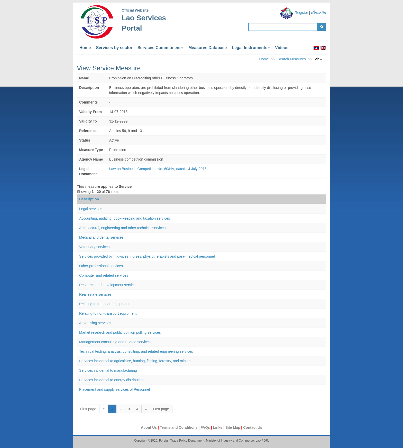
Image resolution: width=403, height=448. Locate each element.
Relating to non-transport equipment (107, 313)
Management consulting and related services (115, 342)
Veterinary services (94, 247)
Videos (281, 47)
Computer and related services (103, 275)
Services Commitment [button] (160, 47)
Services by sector (114, 47)
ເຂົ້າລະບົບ (318, 13)
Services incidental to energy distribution (111, 380)
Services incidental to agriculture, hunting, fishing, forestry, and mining (134, 361)
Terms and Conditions (179, 427)
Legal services (90, 209)
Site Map (233, 427)
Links (218, 427)
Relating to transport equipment (104, 304)
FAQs (205, 427)
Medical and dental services (101, 237)
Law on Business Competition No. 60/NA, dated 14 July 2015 (158, 169)
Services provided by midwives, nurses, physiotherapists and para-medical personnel (147, 256)
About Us (149, 427)
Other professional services (101, 266)
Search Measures (292, 59)
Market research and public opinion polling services (120, 332)
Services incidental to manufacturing (108, 370)
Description (89, 199)
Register (301, 13)
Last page (161, 409)
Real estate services (95, 294)
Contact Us (252, 427)
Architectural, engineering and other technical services (122, 228)
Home (85, 47)
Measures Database (207, 47)
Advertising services (95, 323)
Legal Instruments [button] (251, 47)
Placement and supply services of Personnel (114, 389)
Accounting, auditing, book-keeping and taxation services (124, 218)
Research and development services (108, 285)
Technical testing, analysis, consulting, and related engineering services (136, 351)
